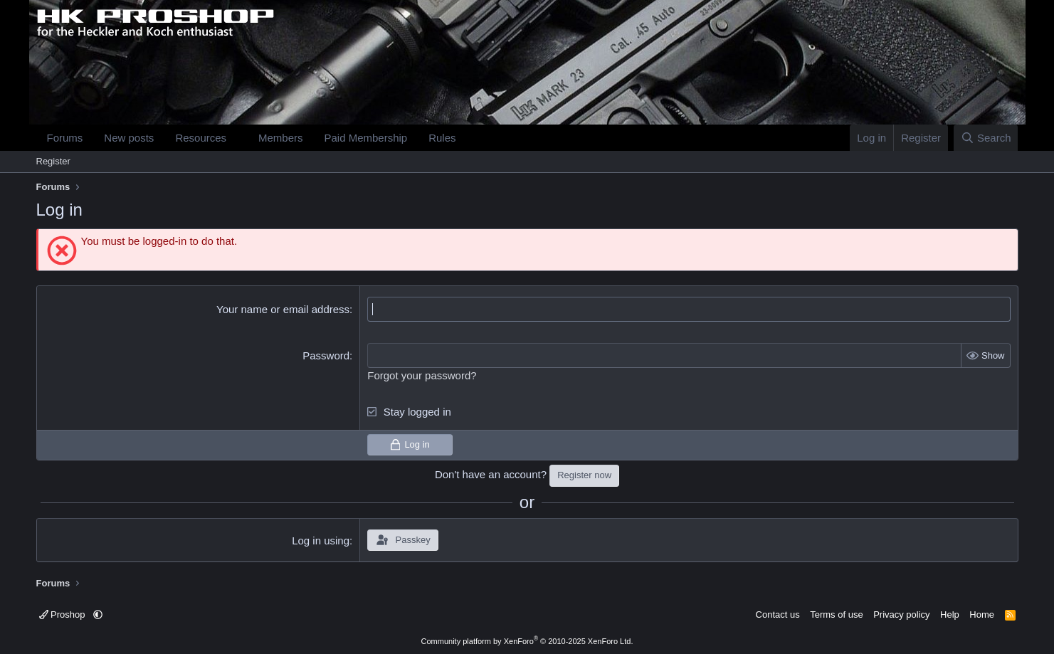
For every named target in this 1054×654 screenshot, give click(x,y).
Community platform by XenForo (527, 641)
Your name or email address (282, 309)
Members (280, 138)
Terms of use (836, 614)
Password (325, 355)
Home (981, 614)
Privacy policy (901, 614)
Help (949, 614)
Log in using (320, 540)
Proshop (63, 614)
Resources (200, 138)
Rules (441, 138)
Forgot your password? (421, 375)
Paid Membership (365, 138)
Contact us (778, 614)
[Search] (986, 138)
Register (53, 161)
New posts (129, 138)
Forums (65, 138)
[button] (238, 138)
